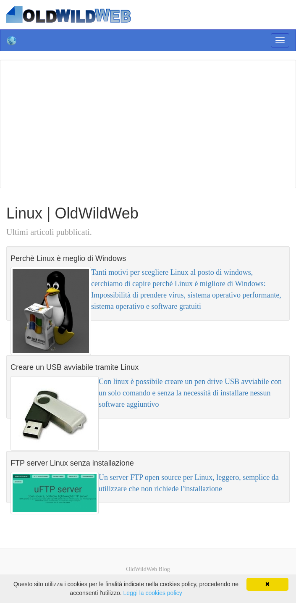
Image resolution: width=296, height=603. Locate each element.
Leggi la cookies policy (152, 593)
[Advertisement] (150, 123)
